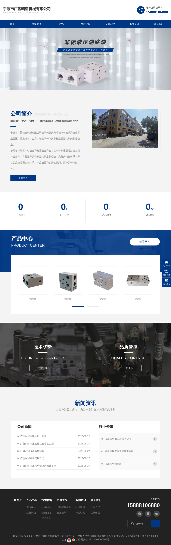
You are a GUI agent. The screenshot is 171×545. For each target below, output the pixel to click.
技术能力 (46, 507)
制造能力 (46, 512)
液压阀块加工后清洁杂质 (131, 439)
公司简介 (36, 24)
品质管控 (110, 24)
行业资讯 (80, 512)
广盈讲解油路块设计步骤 (55, 436)
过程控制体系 (64, 507)
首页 (12, 24)
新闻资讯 (134, 24)
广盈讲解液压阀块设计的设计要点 (55, 465)
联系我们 (159, 24)
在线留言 (95, 512)
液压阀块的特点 (131, 464)
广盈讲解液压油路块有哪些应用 (55, 443)
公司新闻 (80, 507)
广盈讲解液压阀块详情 (55, 458)
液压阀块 (31, 507)
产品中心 (61, 24)
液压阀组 (31, 512)
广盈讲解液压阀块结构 (55, 451)
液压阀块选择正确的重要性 (131, 451)
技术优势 (85, 24)
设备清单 (61, 512)
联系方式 (95, 507)
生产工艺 (46, 518)
